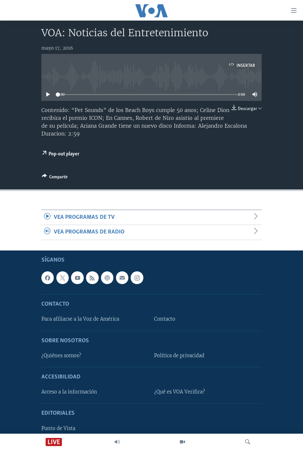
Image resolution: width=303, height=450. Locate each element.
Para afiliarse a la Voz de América (80, 319)
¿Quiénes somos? (61, 356)
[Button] (55, 178)
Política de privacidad (179, 356)
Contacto (164, 319)
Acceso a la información (69, 392)
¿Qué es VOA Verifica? (179, 392)
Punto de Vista (58, 428)
